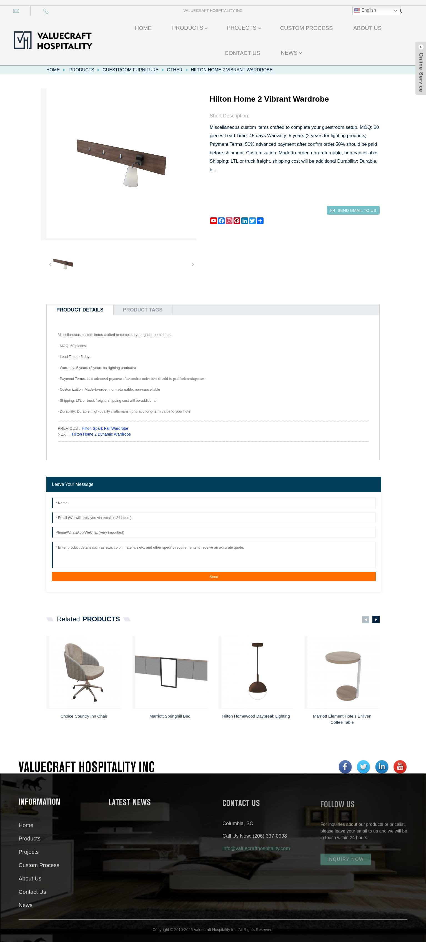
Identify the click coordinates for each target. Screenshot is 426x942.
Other (174, 69)
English (365, 10)
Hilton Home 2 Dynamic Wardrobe (101, 434)
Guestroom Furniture (130, 69)
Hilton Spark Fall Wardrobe (105, 428)
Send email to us (356, 210)
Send (213, 577)
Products (81, 69)
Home (53, 69)
